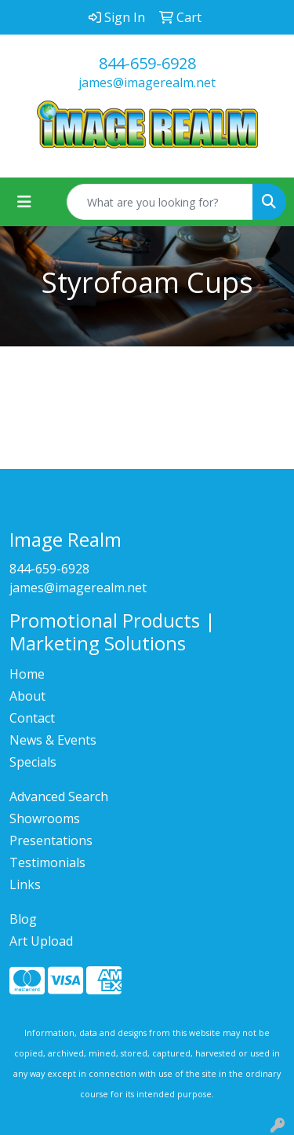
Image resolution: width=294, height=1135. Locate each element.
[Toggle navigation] (24, 202)
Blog (23, 919)
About (27, 696)
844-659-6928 (147, 63)
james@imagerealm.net (147, 82)
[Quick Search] (160, 202)
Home (27, 674)
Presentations (51, 840)
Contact (32, 718)
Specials (32, 762)
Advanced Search (58, 796)
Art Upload (41, 941)
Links (25, 884)
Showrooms (44, 818)
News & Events (52, 740)
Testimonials (47, 862)
